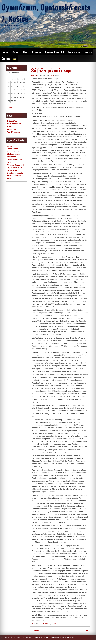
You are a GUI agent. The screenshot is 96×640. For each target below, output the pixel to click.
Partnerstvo (74, 52)
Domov (5, 52)
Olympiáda (36, 52)
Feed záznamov (14, 124)
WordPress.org (13, 132)
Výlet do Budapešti (15, 165)
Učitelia (15, 52)
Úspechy (6, 58)
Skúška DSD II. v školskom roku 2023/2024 (14, 154)
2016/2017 (46, 624)
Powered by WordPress (52, 637)
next (87, 630)
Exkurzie (88, 52)
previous (34, 630)
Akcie (25, 52)
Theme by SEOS (68, 637)
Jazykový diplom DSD (54, 52)
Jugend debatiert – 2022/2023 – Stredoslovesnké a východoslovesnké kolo (15, 173)
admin (57, 75)
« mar (9, 107)
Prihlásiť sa (12, 121)
